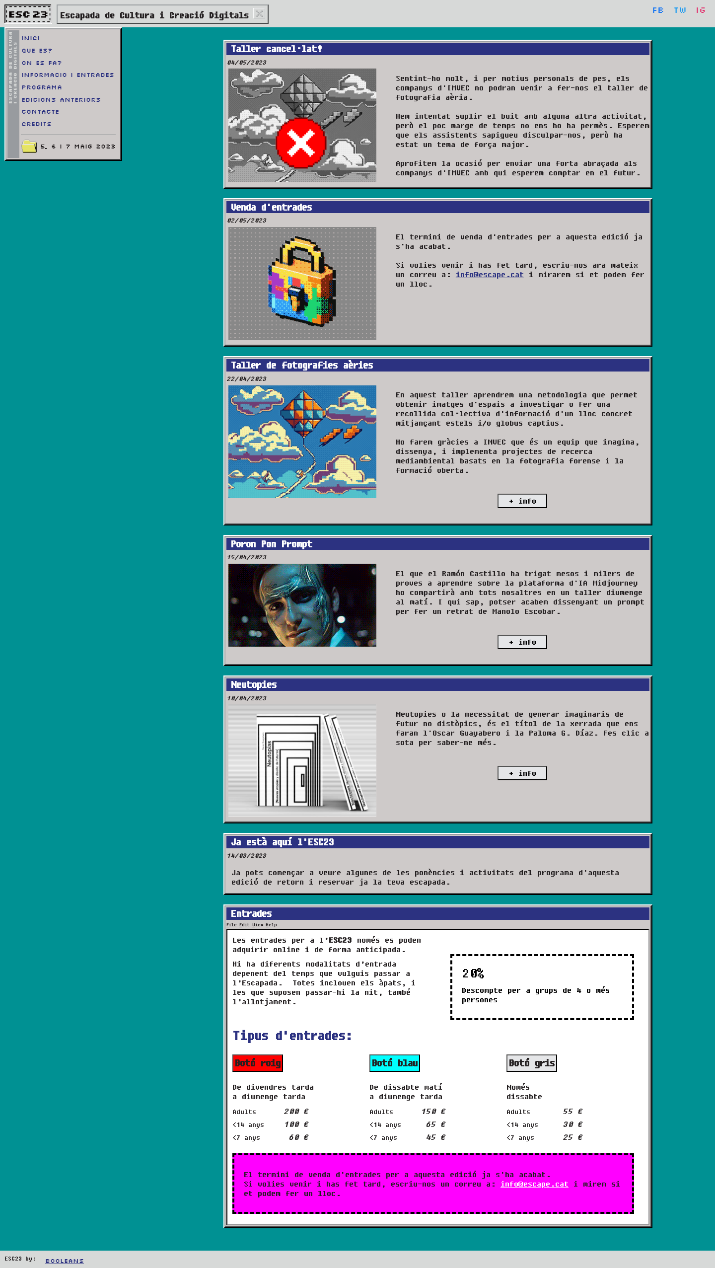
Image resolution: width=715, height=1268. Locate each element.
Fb (658, 10)
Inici (30, 38)
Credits (36, 124)
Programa (41, 87)
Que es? (37, 50)
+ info (522, 501)
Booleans (64, 1261)
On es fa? (41, 63)
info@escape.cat (490, 274)
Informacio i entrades (67, 75)
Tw (680, 10)
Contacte (40, 111)
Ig (701, 10)
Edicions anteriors (61, 99)
